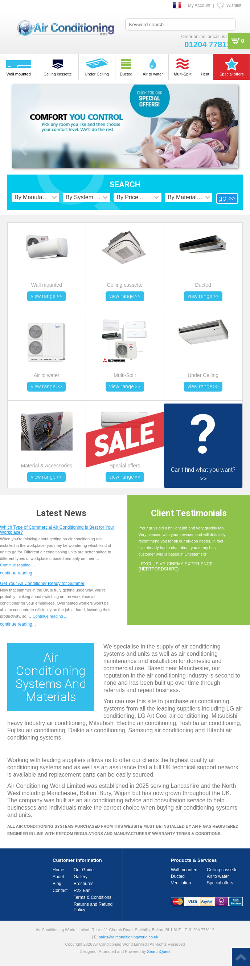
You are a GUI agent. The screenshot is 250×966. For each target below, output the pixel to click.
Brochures (84, 883)
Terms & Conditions (92, 897)
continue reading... (18, 573)
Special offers (220, 882)
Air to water (218, 876)
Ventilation (181, 882)
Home (58, 869)
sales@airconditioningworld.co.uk (128, 937)
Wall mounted (184, 869)
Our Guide (84, 869)
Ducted (178, 876)
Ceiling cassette (222, 869)
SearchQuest (158, 951)
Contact (60, 890)
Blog (57, 883)
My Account (199, 5)
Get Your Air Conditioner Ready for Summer (42, 583)
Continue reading (17, 565)
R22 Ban (82, 890)
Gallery (80, 876)
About (58, 876)
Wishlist (233, 5)
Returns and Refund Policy (93, 907)
